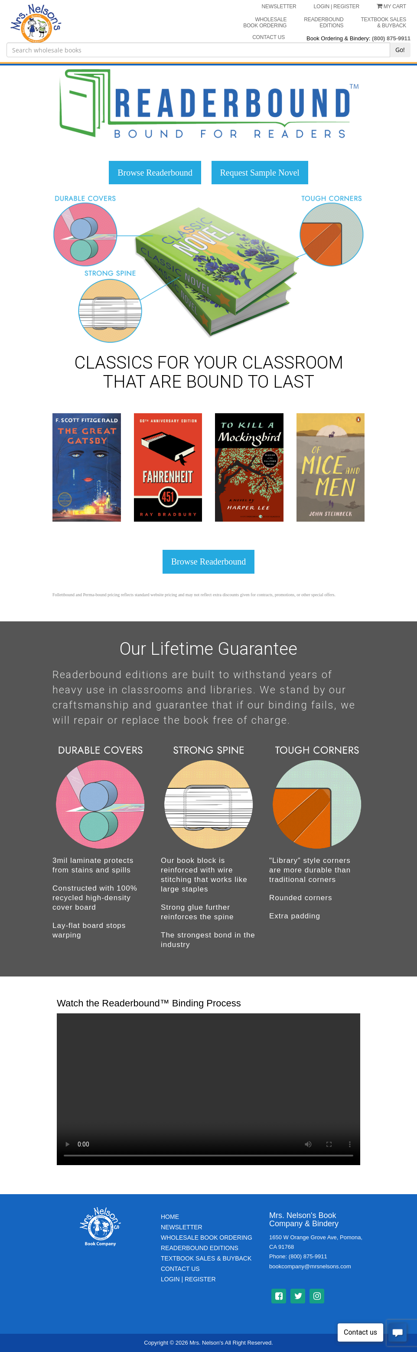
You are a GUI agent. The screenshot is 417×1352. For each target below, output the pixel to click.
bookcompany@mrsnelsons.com (310, 1266)
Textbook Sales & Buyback (383, 22)
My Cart (391, 6)
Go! (400, 50)
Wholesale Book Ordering (265, 22)
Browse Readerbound (154, 172)
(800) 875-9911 (391, 38)
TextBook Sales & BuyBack (206, 1258)
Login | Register (188, 1279)
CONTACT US (268, 37)
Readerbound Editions (323, 22)
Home (170, 1216)
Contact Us (180, 1268)
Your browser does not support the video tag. (208, 1089)
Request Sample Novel (260, 172)
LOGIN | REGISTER (336, 6)
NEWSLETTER (279, 6)
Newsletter (181, 1227)
